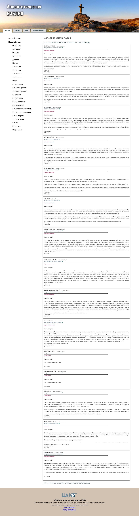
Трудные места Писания (53, 47)
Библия (7, 31)
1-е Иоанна (17, 73)
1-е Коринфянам (19, 88)
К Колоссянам (18, 105)
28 (82, 42)
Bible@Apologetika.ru (69, 510)
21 (71, 42)
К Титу (15, 123)
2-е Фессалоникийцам (22, 112)
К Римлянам (17, 84)
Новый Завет (14, 42)
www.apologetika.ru (69, 507)
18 (65, 42)
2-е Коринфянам (19, 91)
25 (77, 42)
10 (52, 42)
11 (54, 42)
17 (64, 42)
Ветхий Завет (14, 38)
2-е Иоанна (17, 77)
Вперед (87, 42)
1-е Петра (16, 66)
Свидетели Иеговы (51, 170)
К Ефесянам (17, 98)
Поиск (51, 31)
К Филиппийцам (19, 102)
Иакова (15, 63)
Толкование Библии (51, 78)
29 (84, 42)
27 (81, 42)
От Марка (16, 49)
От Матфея (16, 45)
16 (62, 42)
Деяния (15, 59)
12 (55, 42)
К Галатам (16, 95)
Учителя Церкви (38, 31)
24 (76, 42)
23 (74, 42)
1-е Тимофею (18, 116)
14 (59, 42)
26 (79, 42)
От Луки (15, 52)
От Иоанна (16, 56)
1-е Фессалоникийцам (22, 109)
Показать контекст (61, 46)
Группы (17, 31)
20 (69, 42)
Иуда (14, 80)
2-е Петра (16, 70)
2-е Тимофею (18, 119)
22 (72, 42)
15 (60, 42)
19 (67, 42)
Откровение (17, 130)
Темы (26, 31)
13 (57, 42)
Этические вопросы (51, 109)
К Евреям (16, 126)
